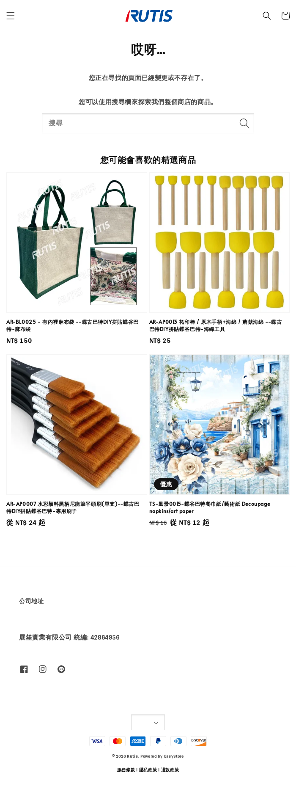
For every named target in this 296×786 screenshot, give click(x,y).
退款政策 (170, 769)
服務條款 (126, 769)
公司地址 (31, 601)
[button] (10, 15)
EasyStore (174, 756)
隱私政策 (148, 769)
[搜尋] (244, 123)
